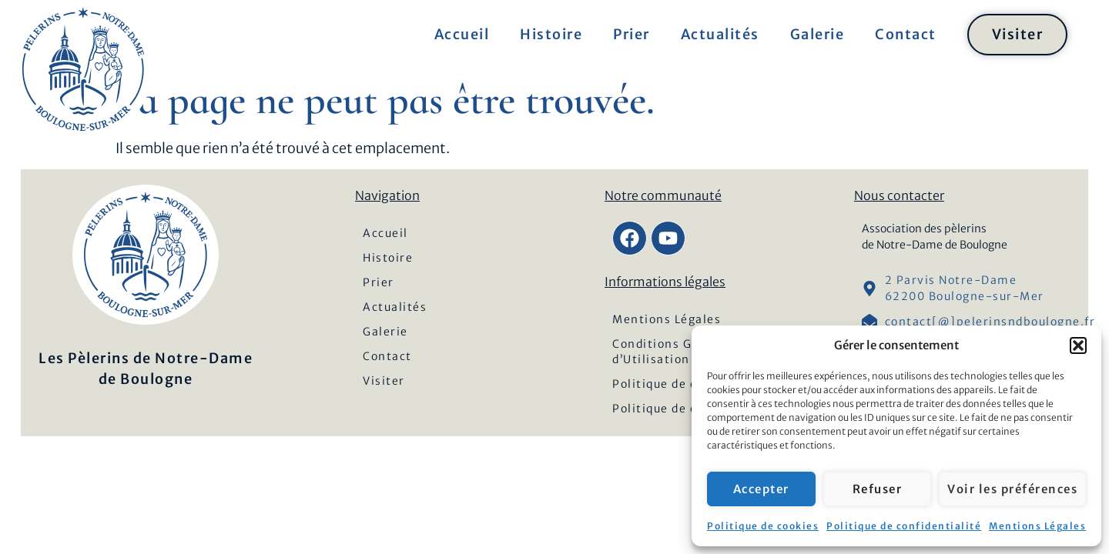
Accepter (761, 489)
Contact (905, 34)
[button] (1078, 345)
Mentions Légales (1037, 526)
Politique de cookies (763, 526)
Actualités (720, 34)
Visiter (1018, 34)
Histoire (551, 34)
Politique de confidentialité (903, 526)
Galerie (817, 34)
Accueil (462, 34)
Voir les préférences (1012, 489)
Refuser (878, 489)
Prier (631, 34)
